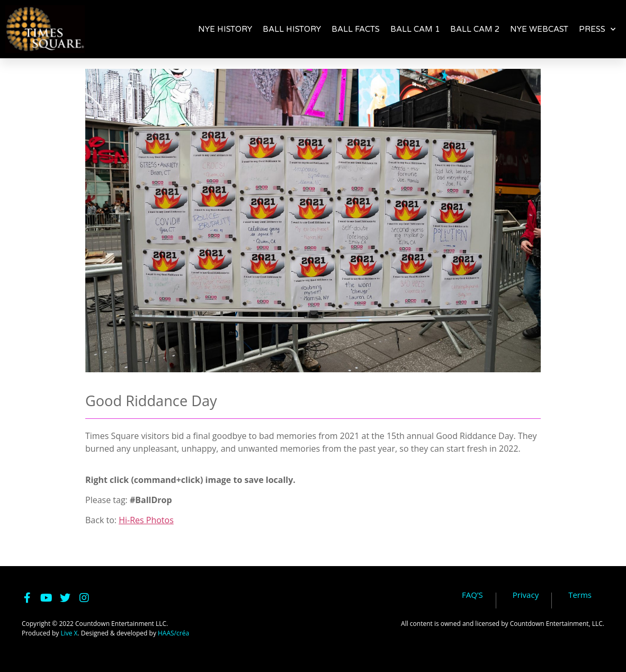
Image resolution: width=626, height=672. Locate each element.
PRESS (597, 29)
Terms (580, 595)
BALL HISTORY (292, 29)
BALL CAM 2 (474, 29)
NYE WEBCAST (539, 29)
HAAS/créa (173, 633)
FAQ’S (472, 595)
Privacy (526, 595)
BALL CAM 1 (415, 29)
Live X (68, 633)
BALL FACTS (356, 29)
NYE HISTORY (225, 29)
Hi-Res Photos (146, 520)
